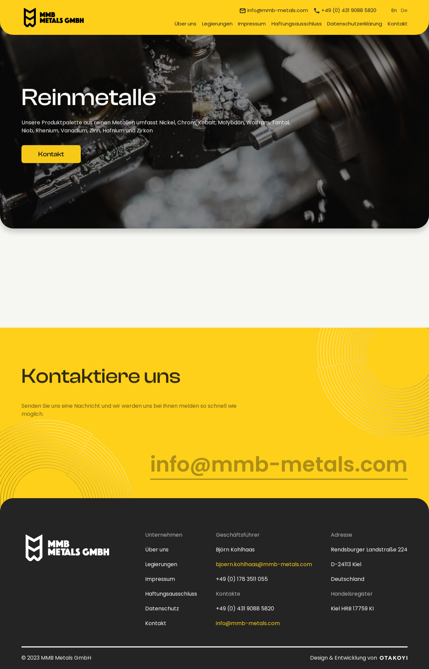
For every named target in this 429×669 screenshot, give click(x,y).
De (404, 10)
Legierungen (217, 23)
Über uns (185, 23)
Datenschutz (162, 608)
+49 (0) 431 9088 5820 (348, 10)
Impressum (252, 23)
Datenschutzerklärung (354, 23)
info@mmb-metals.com (277, 10)
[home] (53, 17)
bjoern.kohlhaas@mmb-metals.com (264, 564)
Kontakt (398, 23)
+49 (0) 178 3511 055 (242, 579)
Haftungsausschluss (296, 23)
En (394, 10)
